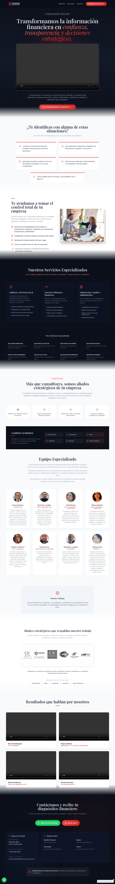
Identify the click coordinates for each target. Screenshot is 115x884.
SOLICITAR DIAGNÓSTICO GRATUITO (58, 107)
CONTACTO (80, 4)
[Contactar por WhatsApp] (4, 880)
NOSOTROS (70, 4)
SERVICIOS (62, 4)
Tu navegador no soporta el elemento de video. (57, 67)
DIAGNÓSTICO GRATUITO (96, 4)
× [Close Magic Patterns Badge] (113, 879)
